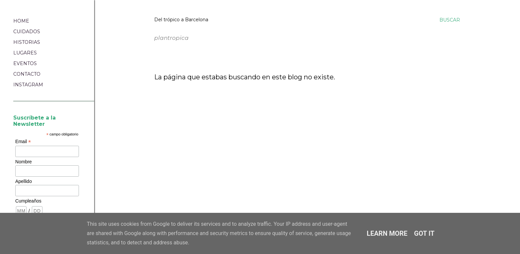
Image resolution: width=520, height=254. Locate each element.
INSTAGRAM (28, 85)
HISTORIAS (26, 42)
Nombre (23, 161)
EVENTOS (25, 63)
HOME (21, 21)
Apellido (23, 181)
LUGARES (25, 53)
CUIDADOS (26, 32)
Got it (424, 233)
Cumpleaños (28, 201)
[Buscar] (449, 20)
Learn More (387, 233)
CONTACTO (26, 74)
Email (23, 141)
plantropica (156, 27)
